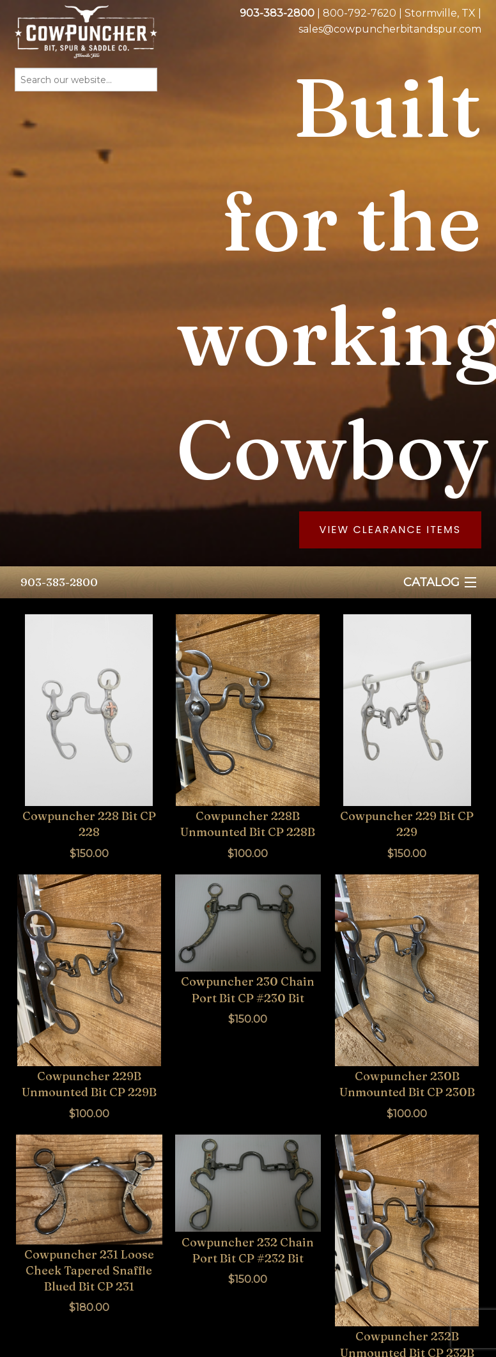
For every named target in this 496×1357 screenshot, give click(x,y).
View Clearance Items (390, 529)
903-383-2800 (59, 582)
